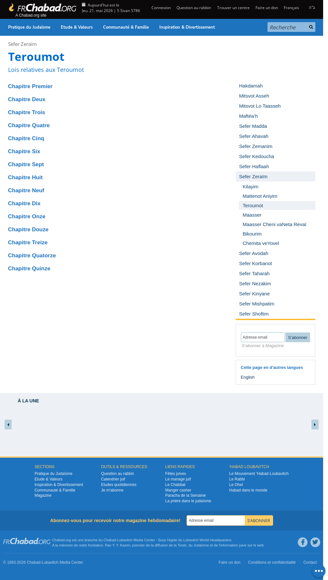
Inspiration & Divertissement (187, 27)
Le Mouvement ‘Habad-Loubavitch (259, 473)
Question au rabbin (194, 7)
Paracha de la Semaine (185, 495)
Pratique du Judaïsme (29, 27)
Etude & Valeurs (77, 27)
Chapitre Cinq (26, 138)
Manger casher (178, 490)
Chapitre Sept (26, 164)
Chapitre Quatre (29, 125)
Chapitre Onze (27, 216)
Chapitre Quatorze (32, 255)
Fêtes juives (175, 473)
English (248, 377)
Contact (310, 562)
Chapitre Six (24, 151)
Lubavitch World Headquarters (207, 540)
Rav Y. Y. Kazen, (118, 545)
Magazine (42, 495)
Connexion (161, 7)
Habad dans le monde (248, 490)
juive (243, 545)
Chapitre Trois (26, 112)
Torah (182, 545)
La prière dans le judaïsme (188, 501)
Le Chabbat (175, 484)
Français (291, 7)
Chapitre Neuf (26, 190)
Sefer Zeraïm (22, 44)
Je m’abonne (112, 490)
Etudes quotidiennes (119, 484)
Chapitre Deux (27, 99)
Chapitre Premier (30, 86)
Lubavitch (124, 540)
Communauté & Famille (126, 27)
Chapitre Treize (28, 242)
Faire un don (267, 7)
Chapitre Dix (24, 203)
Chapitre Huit (25, 177)
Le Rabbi (237, 479)
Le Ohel (236, 484)
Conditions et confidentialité (272, 562)
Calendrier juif (113, 479)
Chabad (109, 540)
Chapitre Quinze (29, 268)
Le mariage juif (178, 479)
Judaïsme (201, 545)
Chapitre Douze (28, 229)
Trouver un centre (233, 7)
